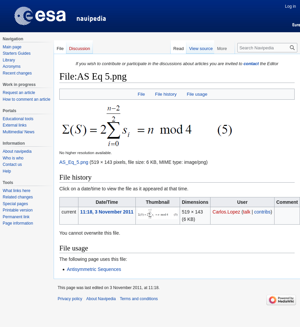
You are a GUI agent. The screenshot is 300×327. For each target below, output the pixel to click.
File (141, 94)
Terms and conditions (139, 298)
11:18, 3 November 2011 (106, 212)
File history (166, 94)
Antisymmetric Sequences (94, 269)
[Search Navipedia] (267, 47)
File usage (197, 94)
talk (246, 212)
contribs (262, 212)
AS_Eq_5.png (73, 162)
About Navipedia (101, 298)
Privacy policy (70, 298)
